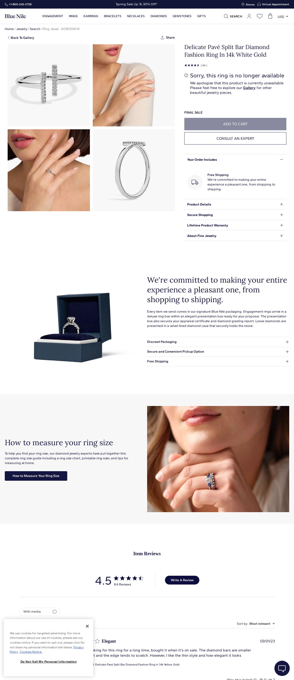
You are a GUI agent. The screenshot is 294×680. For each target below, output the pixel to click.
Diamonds (158, 16)
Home (9, 29)
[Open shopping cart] (270, 16)
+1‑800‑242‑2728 (20, 4)
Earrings (90, 16)
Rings (73, 16)
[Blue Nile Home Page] (15, 16)
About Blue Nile (108, 671)
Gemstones (182, 16)
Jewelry (21, 29)
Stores (250, 4)
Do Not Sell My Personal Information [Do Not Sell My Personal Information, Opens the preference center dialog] (49, 661)
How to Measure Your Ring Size (36, 476)
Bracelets (112, 16)
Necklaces (136, 16)
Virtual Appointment (275, 4)
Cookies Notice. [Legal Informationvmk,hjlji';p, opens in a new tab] (30, 652)
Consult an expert (235, 138)
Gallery (249, 87)
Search (35, 29)
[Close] (87, 626)
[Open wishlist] (259, 16)
